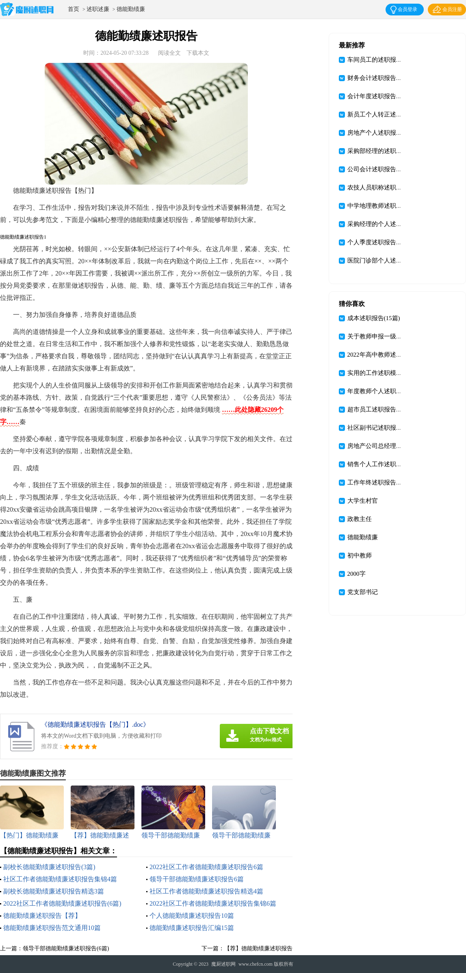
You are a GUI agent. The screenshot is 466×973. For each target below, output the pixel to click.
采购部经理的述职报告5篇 (382, 151)
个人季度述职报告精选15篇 (383, 242)
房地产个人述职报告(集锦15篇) (389, 132)
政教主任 (359, 519)
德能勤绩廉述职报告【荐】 (42, 915)
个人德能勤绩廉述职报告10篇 (192, 915)
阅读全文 (169, 53)
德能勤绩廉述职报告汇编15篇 (192, 927)
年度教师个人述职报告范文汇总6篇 (394, 391)
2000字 (356, 573)
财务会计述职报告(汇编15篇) (386, 78)
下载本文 (197, 53)
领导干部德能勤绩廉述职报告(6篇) (66, 948)
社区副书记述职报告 (374, 427)
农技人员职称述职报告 (377, 187)
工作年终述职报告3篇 (376, 482)
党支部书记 (362, 592)
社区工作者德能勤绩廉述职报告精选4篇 (206, 891)
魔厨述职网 (223, 964)
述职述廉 (98, 9)
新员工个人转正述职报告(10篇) (389, 114)
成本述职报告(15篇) (373, 318)
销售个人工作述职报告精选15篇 (390, 464)
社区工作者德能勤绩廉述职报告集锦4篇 (60, 879)
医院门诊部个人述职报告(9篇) (387, 260)
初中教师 (359, 555)
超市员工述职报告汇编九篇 (383, 409)
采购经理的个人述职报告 (380, 224)
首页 (73, 9)
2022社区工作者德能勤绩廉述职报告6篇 (206, 866)
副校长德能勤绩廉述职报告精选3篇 (53, 891)
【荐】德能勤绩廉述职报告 (258, 948)
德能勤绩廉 (131, 9)
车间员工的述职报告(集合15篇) (389, 59)
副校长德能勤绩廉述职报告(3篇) (49, 866)
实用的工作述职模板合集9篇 (385, 373)
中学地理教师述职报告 (377, 205)
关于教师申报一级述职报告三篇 (390, 336)
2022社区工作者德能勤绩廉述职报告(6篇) (62, 903)
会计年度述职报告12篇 (377, 96)
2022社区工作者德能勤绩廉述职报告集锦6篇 (213, 903)
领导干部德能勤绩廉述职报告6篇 (197, 879)
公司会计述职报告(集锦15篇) (386, 169)
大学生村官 (362, 500)
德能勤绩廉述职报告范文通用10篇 (52, 927)
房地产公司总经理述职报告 (383, 446)
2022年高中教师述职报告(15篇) (389, 354)
